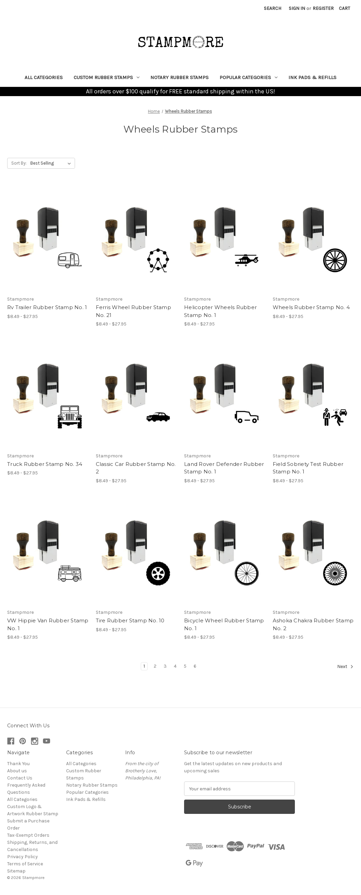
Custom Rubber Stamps (106, 77)
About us (17, 771)
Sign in (297, 8)
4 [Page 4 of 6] (175, 666)
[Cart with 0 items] (344, 8)
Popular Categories (248, 77)
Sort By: (19, 163)
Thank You (18, 764)
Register (323, 8)
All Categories (44, 77)
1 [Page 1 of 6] (144, 666)
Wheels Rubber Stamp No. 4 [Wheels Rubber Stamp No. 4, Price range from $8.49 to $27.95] (311, 307)
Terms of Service (25, 864)
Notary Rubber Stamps (179, 77)
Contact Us (19, 778)
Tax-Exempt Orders (28, 835)
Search (272, 8)
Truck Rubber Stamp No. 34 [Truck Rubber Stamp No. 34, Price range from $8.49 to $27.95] (44, 464)
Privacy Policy (22, 857)
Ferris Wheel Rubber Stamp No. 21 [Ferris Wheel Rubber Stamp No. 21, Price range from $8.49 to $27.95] (133, 311)
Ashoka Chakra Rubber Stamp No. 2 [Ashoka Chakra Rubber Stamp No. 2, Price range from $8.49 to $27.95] (313, 624)
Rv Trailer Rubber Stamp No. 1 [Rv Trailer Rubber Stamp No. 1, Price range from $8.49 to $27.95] (47, 307)
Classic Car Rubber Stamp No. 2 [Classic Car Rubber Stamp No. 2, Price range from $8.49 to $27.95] (136, 468)
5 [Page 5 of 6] (185, 666)
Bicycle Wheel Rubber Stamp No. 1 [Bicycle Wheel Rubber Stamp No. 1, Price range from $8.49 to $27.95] (224, 624)
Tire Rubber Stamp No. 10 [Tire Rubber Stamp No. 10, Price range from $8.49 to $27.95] (130, 620)
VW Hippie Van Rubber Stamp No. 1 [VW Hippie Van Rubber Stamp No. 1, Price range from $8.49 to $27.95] (48, 624)
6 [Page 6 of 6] (195, 666)
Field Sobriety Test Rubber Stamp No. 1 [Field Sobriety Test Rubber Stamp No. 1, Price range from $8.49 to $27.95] (308, 468)
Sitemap (16, 871)
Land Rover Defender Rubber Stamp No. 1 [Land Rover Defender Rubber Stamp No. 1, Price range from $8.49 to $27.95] (224, 468)
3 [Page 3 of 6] (165, 666)
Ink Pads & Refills (312, 77)
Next (345, 666)
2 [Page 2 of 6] (155, 666)
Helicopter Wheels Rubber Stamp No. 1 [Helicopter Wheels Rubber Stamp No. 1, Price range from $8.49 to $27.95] (220, 311)
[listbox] (52, 163)
